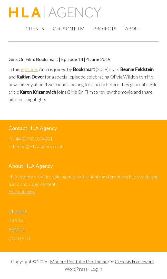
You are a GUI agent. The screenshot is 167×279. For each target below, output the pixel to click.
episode (29, 69)
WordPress (76, 269)
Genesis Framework (134, 261)
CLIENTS (17, 211)
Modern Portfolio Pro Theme (78, 261)
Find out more (22, 191)
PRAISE (16, 220)
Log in (96, 269)
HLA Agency (55, 13)
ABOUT (16, 229)
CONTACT (19, 238)
